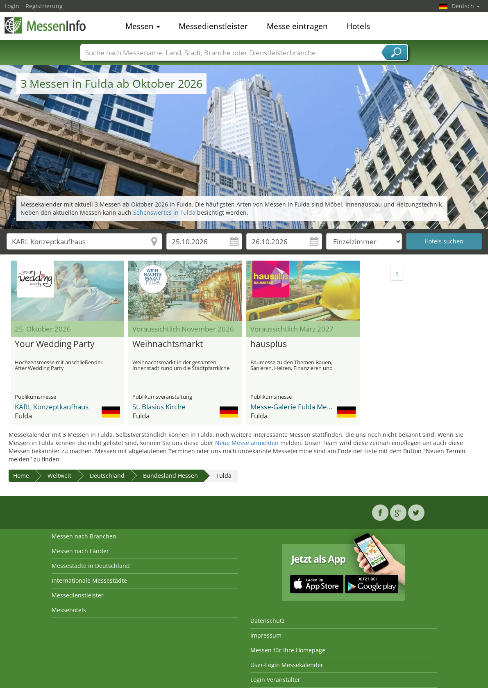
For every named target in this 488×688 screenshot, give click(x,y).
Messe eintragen (297, 26)
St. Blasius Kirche (159, 406)
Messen (142, 26)
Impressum (265, 635)
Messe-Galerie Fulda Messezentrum (307, 406)
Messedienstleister (213, 26)
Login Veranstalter (275, 679)
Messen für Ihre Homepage (287, 650)
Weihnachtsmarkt (167, 344)
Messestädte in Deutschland (91, 566)
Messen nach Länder (80, 551)
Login (12, 6)
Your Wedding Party (55, 344)
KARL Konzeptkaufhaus (52, 406)
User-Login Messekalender (286, 665)
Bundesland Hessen (170, 475)
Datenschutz (267, 620)
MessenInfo (45, 25)
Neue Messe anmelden (247, 443)
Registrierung (44, 6)
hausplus (268, 344)
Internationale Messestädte (89, 580)
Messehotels (69, 610)
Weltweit (59, 475)
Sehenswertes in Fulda (164, 212)
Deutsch (466, 6)
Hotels (358, 26)
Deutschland (107, 475)
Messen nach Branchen (84, 536)
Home (21, 475)
